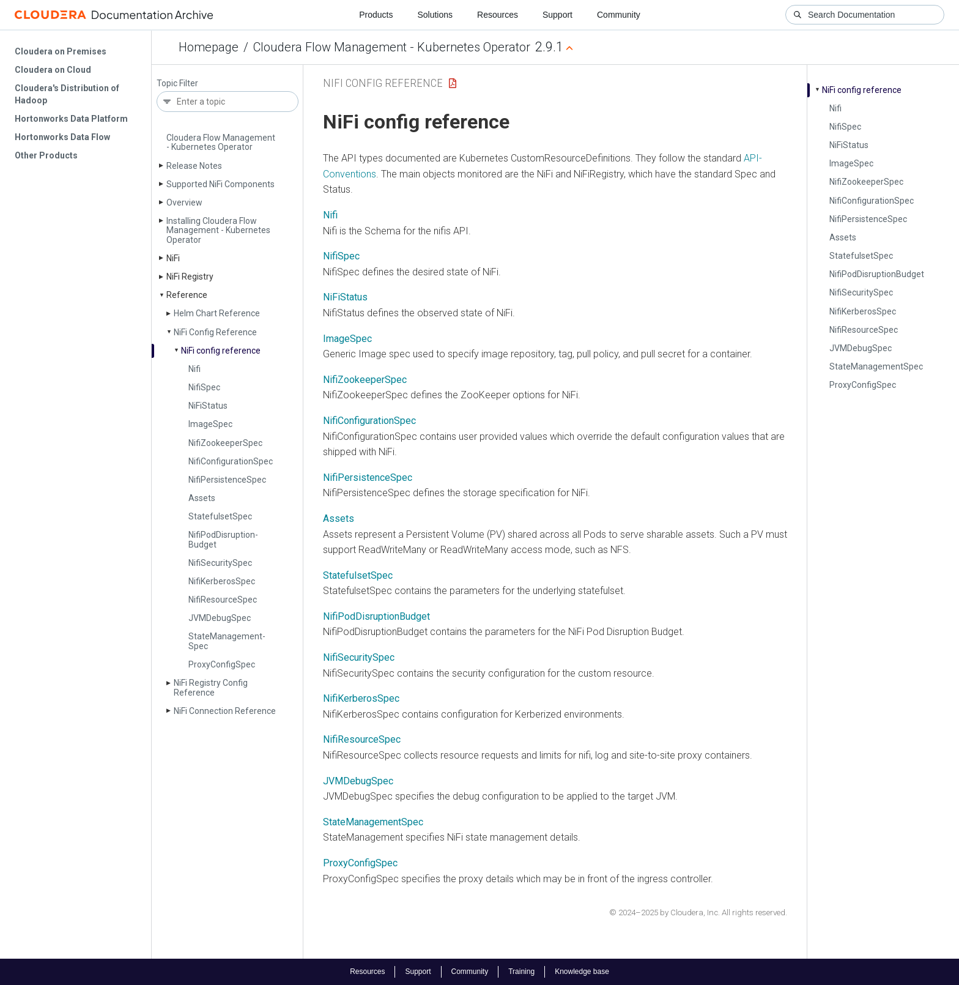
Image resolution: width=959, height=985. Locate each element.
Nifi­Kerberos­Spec (221, 581)
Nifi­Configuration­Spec (230, 461)
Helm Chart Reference (217, 313)
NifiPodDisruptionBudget (376, 616)
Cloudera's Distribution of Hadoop (67, 94)
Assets (201, 498)
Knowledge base (582, 971)
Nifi (194, 369)
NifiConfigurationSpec (369, 420)
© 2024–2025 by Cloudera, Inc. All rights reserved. (698, 912)
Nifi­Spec (204, 387)
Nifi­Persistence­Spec (227, 480)
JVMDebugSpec (358, 781)
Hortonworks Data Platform (71, 119)
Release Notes (194, 166)
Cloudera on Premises (60, 51)
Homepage (209, 47)
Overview (184, 202)
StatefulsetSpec (358, 575)
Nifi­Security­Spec (220, 563)
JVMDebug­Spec (219, 618)
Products (376, 15)
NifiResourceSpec (362, 739)
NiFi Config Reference (383, 83)
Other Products (46, 155)
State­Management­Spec (226, 640)
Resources (497, 15)
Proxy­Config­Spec (221, 664)
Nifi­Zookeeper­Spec (225, 443)
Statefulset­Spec (220, 516)
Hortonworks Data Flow (62, 137)
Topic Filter (177, 83)
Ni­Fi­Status (208, 406)
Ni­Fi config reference (221, 350)
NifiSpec (341, 256)
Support (557, 15)
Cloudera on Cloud (53, 70)
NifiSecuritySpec (358, 657)
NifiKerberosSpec (361, 698)
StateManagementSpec (373, 822)
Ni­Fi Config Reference (215, 332)
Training (521, 971)
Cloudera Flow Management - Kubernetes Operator (391, 47)
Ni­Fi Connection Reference (225, 711)
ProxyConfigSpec (360, 863)
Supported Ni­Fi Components (220, 184)
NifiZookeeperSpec (365, 379)
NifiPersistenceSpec (367, 477)
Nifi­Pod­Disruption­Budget (223, 539)
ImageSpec (347, 338)
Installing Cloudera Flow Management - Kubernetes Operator (218, 230)
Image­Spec (210, 424)
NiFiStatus (345, 297)
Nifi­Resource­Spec (222, 599)
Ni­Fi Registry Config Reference (211, 687)
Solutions (435, 15)
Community (618, 15)
